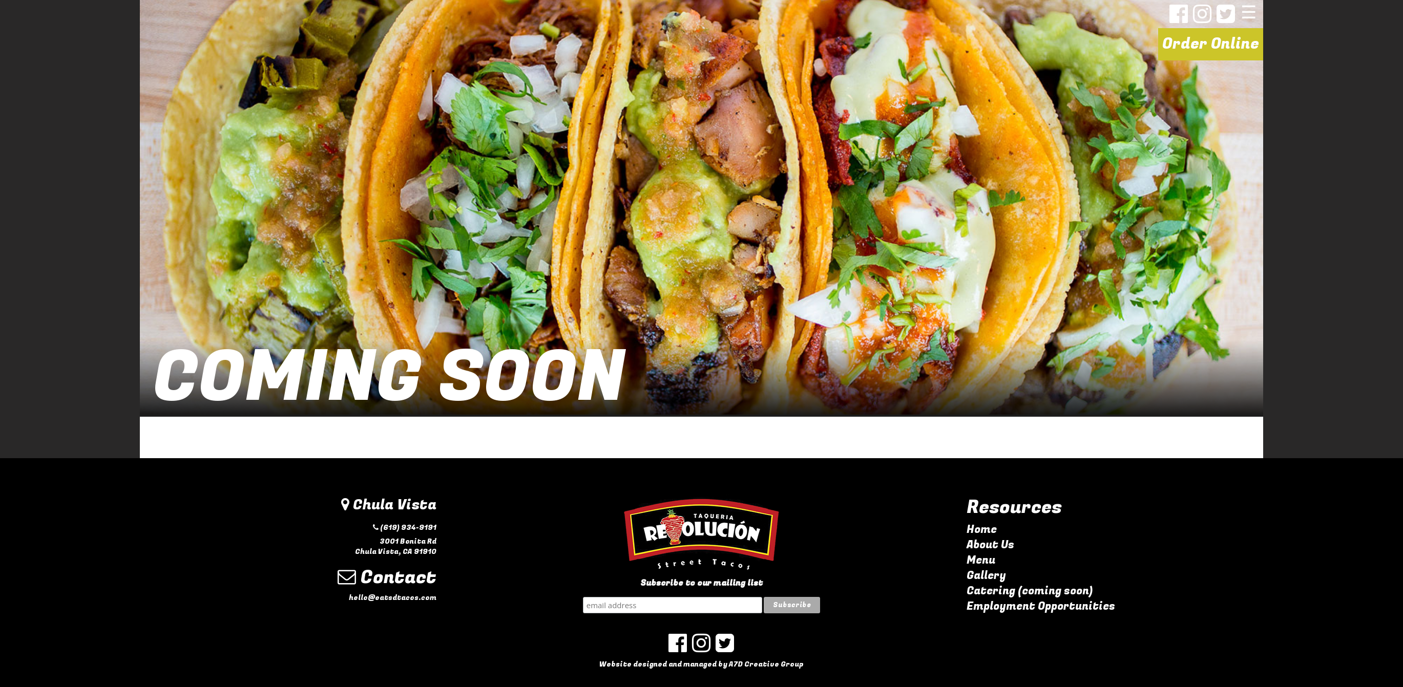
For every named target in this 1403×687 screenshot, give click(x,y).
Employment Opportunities (1041, 606)
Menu (981, 560)
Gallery (986, 576)
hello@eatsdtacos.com (392, 597)
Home (982, 530)
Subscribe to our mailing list (701, 583)
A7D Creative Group (766, 664)
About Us (990, 545)
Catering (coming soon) (1030, 591)
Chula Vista (388, 505)
